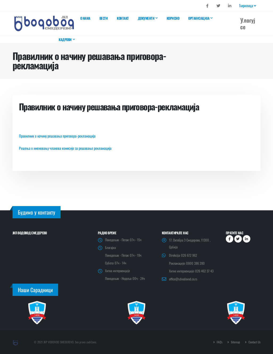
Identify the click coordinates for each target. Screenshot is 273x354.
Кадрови (65, 39)
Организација (198, 18)
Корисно (173, 18)
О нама (85, 18)
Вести (103, 18)
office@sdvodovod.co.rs (183, 278)
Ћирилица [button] (247, 5)
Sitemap (235, 342)
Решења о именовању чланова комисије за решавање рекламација (65, 148)
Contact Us (254, 342)
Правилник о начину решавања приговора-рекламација (57, 136)
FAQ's (219, 342)
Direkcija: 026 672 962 (183, 255)
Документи (146, 18)
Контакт (123, 18)
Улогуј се (247, 23)
